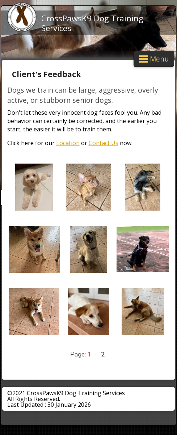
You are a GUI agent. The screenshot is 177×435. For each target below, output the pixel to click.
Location (68, 143)
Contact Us (103, 143)
